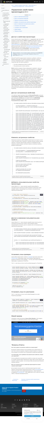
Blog (13, 413)
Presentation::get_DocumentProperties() (19, 47)
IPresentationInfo (14, 377)
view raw (39, 132)
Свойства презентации (29, 6)
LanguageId (30, 258)
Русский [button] (2, 8)
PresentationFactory (15, 374)
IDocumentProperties (24, 44)
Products (13, 409)
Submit (24, 396)
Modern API (6, 56)
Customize (28, 418)
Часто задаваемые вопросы (5, 59)
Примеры (5, 62)
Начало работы (6, 13)
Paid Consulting (3, 413)
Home (12, 5)
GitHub (19, 134)
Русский (36, 1)
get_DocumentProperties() (25, 48)
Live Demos (14, 411)
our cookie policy (30, 413)
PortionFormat (17, 259)
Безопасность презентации (15, 385)
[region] (26, 117)
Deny (37, 418)
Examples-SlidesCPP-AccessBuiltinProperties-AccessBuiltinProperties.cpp (25, 132)
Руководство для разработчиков (18, 6)
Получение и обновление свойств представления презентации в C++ (30, 385)
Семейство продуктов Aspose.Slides (21, 5)
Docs (2, 411)
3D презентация (7, 49)
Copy (39, 270)
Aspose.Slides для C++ (33, 5)
